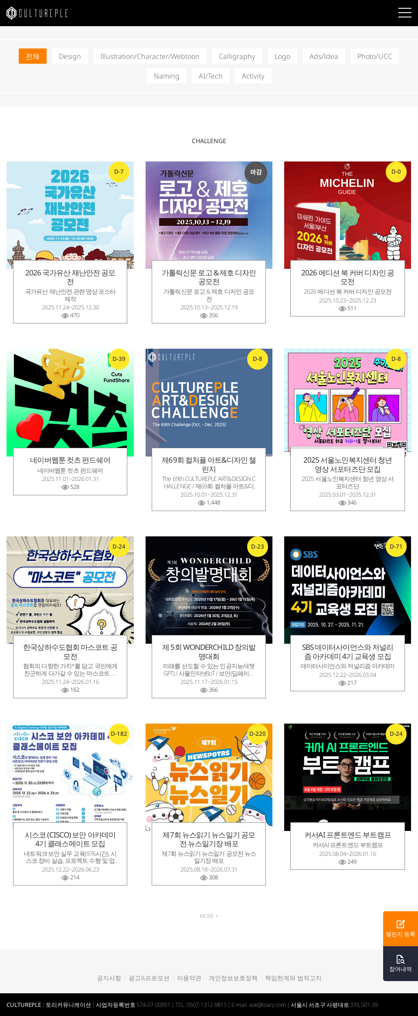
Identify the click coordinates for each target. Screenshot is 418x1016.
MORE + (209, 916)
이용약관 (189, 978)
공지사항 (109, 978)
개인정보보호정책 (233, 978)
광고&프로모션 (149, 978)
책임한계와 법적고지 (293, 978)
